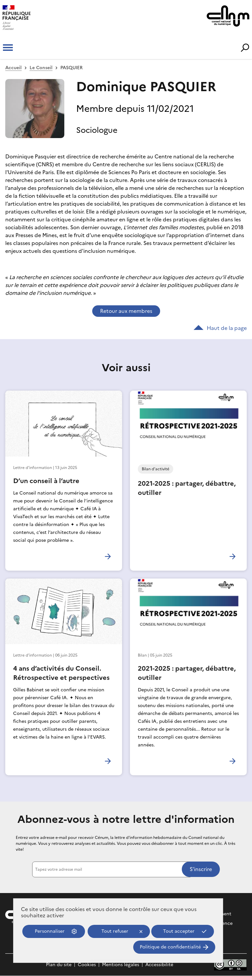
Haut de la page (220, 328)
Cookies (87, 964)
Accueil (13, 67)
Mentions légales (120, 964)
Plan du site (59, 964)
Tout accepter (179, 931)
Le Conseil (41, 67)
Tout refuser (114, 931)
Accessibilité (159, 964)
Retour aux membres (126, 311)
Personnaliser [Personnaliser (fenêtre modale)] (50, 931)
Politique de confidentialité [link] (170, 947)
